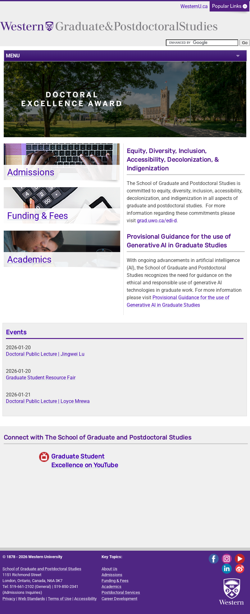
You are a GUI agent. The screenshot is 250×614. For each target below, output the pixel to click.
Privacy (8, 598)
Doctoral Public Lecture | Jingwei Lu (45, 354)
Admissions (30, 172)
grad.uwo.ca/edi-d (157, 220)
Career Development (119, 598)
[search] (202, 42)
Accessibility (85, 598)
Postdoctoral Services (121, 592)
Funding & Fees (37, 215)
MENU (13, 56)
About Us (109, 569)
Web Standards (31, 598)
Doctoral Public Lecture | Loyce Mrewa (48, 401)
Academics (29, 259)
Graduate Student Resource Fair (40, 378)
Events (16, 332)
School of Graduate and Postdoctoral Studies (41, 569)
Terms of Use (59, 598)
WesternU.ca (194, 6)
